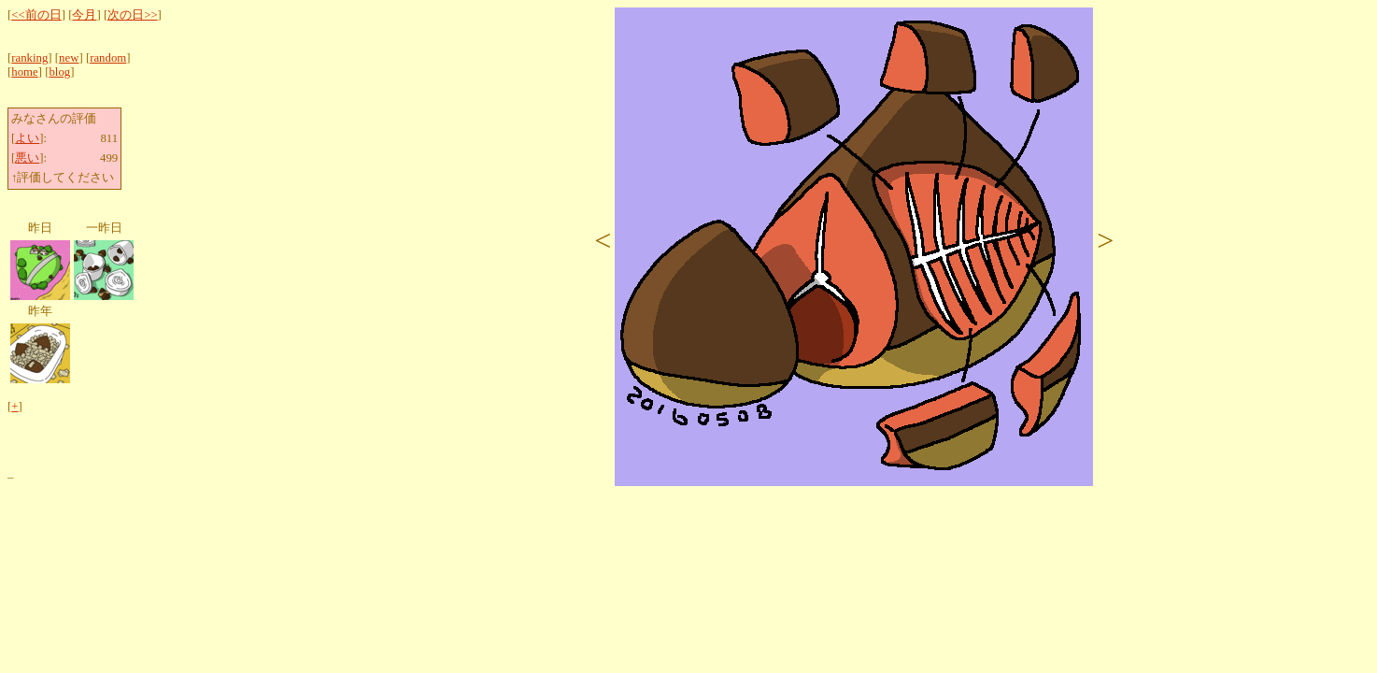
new (68, 57)
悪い (27, 158)
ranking (29, 57)
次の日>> (132, 14)
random (108, 57)
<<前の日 (36, 14)
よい (27, 138)
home (24, 72)
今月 (84, 14)
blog (59, 72)
